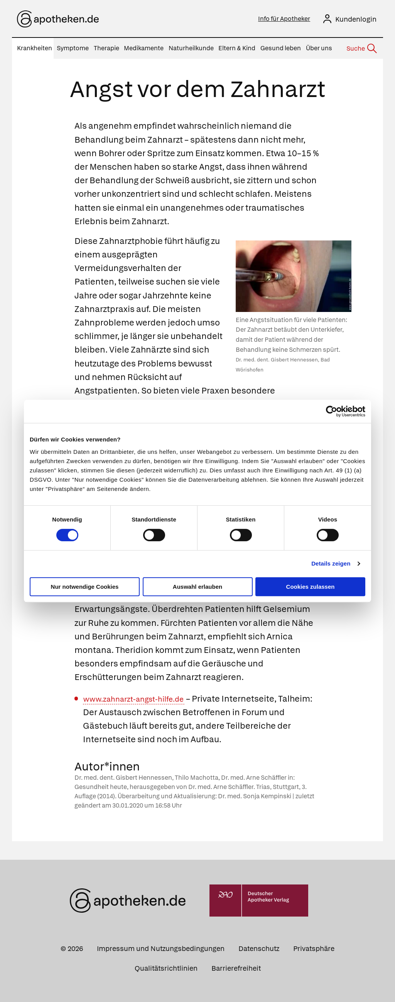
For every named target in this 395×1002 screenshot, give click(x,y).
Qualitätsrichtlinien (166, 968)
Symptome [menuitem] (73, 48)
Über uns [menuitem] (319, 48)
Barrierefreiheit (236, 968)
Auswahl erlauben (197, 586)
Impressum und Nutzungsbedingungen (161, 948)
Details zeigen (330, 563)
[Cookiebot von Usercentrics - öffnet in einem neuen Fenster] (331, 411)
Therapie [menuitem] (106, 48)
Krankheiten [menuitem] (34, 48)
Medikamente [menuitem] (144, 48)
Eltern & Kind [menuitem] (236, 48)
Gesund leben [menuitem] (280, 48)
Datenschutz (258, 948)
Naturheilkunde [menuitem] (191, 48)
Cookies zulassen (310, 586)
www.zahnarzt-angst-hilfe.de (141, 698)
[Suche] (361, 48)
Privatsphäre (313, 948)
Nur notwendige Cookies (85, 586)
